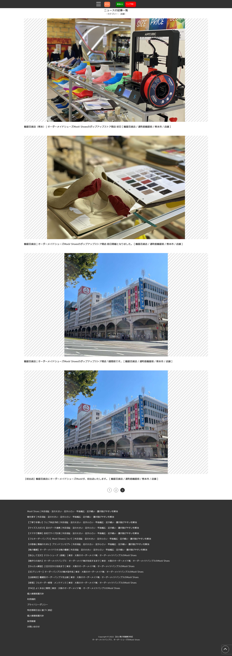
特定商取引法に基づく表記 (39, 609)
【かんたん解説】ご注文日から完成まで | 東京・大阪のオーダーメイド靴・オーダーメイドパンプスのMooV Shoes (80, 566)
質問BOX (120, 4)
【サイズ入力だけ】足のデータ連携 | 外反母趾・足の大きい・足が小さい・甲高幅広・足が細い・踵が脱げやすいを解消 (83, 527)
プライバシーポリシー (37, 604)
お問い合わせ (33, 626)
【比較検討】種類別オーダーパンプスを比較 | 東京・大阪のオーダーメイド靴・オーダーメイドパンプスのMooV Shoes (83, 577)
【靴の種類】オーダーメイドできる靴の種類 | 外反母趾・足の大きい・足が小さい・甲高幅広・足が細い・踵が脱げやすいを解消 (87, 549)
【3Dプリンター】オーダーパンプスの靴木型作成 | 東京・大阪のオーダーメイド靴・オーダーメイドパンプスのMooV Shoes (85, 571)
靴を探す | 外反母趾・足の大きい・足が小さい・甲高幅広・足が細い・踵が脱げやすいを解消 (70, 516)
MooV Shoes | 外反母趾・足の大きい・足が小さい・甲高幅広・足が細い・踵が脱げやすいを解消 (72, 511)
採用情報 (31, 621)
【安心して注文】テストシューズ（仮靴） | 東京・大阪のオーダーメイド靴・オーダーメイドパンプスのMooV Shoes (82, 555)
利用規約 (31, 599)
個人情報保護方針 (35, 593)
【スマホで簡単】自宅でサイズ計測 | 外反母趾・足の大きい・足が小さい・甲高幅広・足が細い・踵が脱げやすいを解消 (83, 533)
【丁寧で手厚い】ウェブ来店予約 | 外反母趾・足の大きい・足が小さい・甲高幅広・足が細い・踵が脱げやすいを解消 (82, 522)
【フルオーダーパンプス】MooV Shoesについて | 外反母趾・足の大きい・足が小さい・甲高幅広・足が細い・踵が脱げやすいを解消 (89, 538)
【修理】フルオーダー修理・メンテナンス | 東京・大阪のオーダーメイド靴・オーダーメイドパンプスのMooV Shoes (82, 582)
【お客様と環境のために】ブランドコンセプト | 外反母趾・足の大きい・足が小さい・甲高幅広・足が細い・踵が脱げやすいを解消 (88, 544)
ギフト (107, 4)
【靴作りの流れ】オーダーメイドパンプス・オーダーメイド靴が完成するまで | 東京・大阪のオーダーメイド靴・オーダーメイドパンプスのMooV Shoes (98, 560)
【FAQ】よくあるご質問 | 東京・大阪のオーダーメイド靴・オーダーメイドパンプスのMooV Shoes (73, 588)
